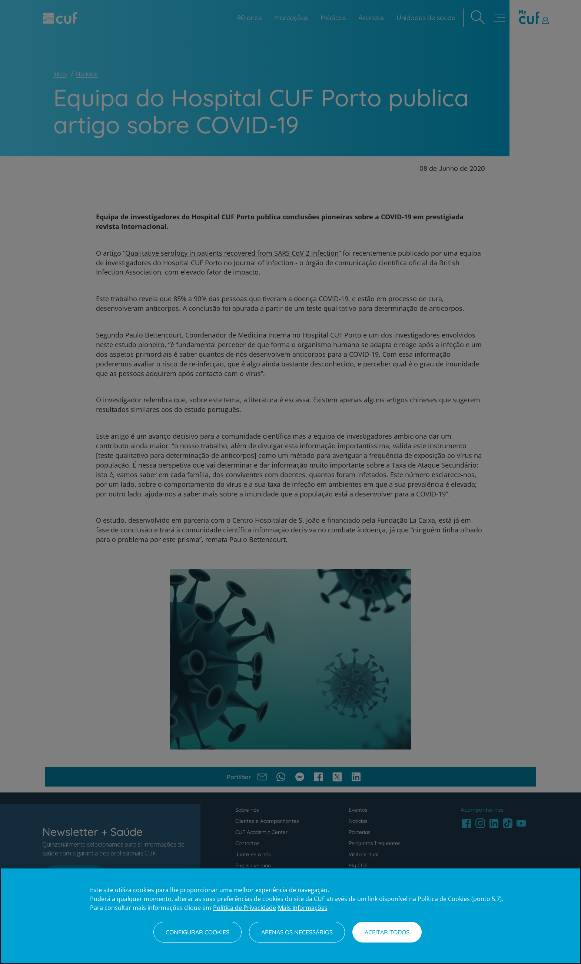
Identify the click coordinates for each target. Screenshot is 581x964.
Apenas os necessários (297, 932)
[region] (290, 916)
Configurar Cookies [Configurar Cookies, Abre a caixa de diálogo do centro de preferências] (197, 932)
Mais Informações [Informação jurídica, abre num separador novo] (303, 908)
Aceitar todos (387, 932)
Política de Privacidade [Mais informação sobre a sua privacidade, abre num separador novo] (244, 908)
